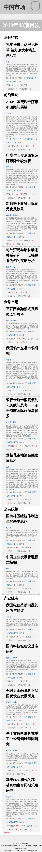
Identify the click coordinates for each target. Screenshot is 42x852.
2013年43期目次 (21, 25)
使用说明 (23, 846)
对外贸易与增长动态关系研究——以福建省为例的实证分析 (22, 255)
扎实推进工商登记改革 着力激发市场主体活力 (22, 50)
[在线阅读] (10, 191)
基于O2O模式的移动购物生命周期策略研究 (22, 785)
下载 (14, 82)
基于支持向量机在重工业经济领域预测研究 (22, 738)
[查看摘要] (30, 78)
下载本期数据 (6, 833)
